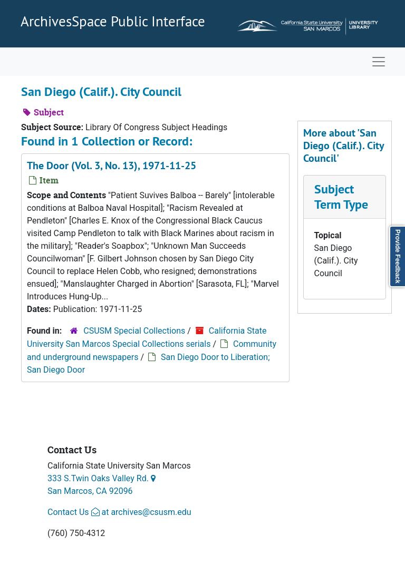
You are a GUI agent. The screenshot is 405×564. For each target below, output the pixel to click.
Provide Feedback (397, 256)
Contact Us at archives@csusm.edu (119, 512)
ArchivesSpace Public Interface (113, 21)
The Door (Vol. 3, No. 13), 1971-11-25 (111, 165)
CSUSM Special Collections (134, 331)
